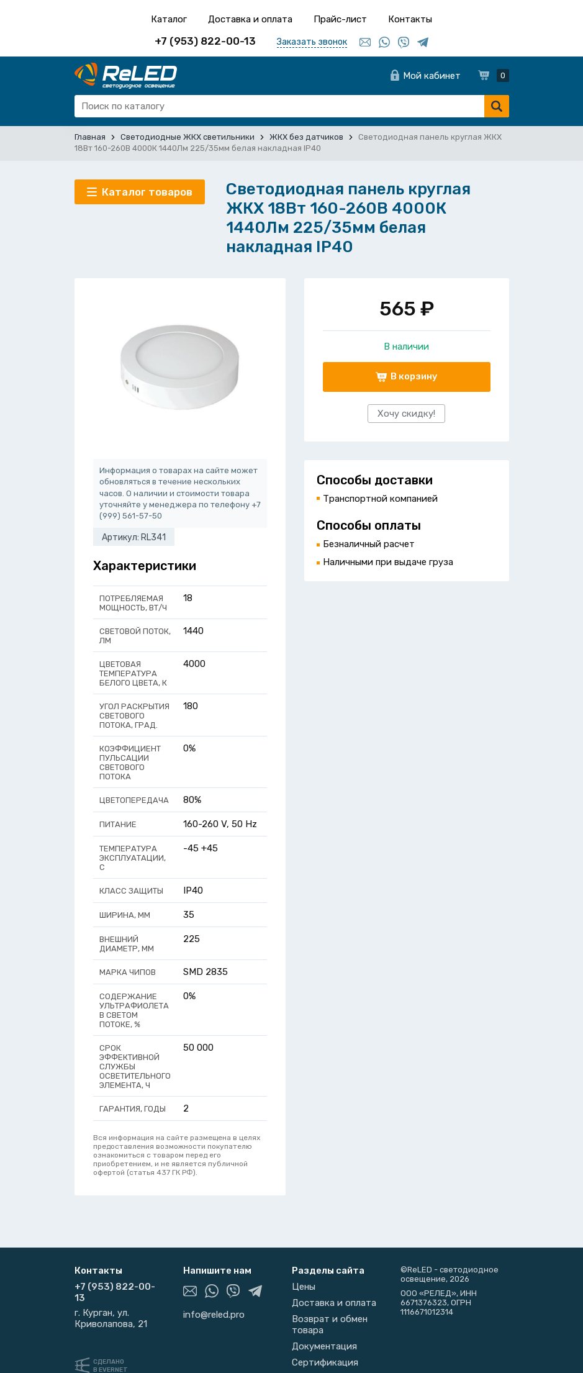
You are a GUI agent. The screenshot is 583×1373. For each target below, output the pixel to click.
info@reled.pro (214, 1314)
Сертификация (325, 1362)
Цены (303, 1286)
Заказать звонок (312, 42)
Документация (324, 1346)
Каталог (169, 19)
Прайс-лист (340, 19)
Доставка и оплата (250, 19)
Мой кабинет (432, 75)
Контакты (410, 19)
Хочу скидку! (406, 413)
